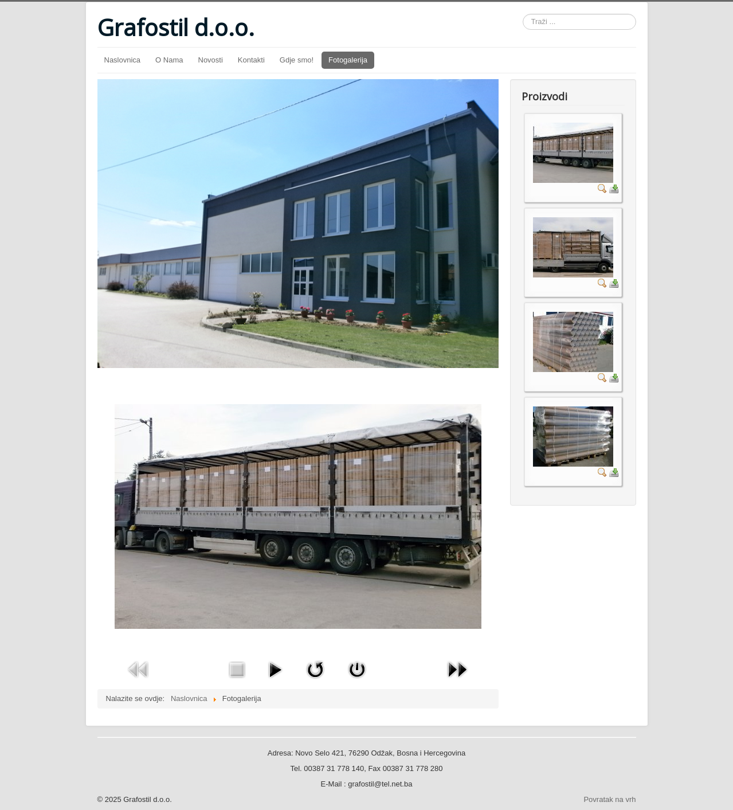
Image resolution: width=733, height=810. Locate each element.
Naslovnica (122, 60)
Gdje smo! (296, 60)
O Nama (169, 60)
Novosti (210, 60)
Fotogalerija (347, 60)
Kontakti (251, 60)
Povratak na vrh (609, 799)
